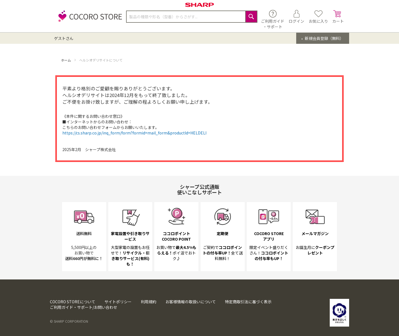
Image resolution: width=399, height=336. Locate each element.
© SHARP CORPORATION (69, 321)
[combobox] (191, 17)
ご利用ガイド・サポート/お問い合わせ (83, 307)
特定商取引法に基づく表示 (248, 301)
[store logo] (88, 19)
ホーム (66, 60)
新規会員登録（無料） (324, 38)
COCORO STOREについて (72, 301)
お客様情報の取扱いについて (190, 301)
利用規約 (148, 301)
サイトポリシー (118, 301)
